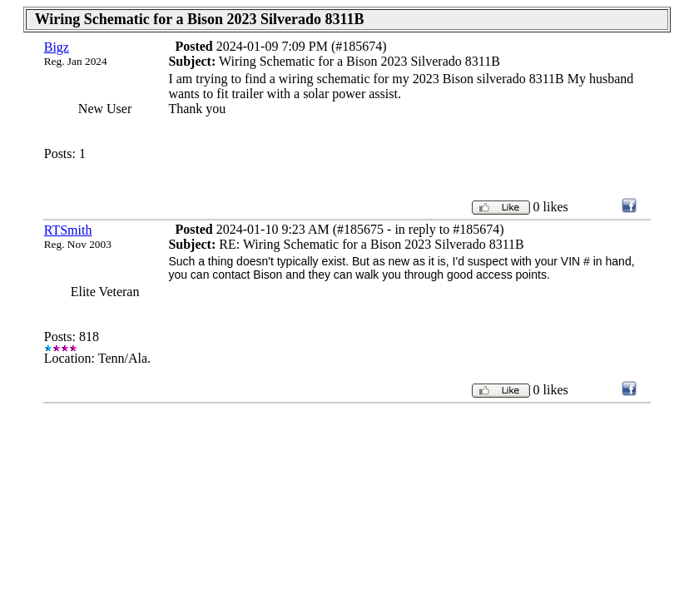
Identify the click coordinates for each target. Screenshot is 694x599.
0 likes (550, 207)
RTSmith (68, 230)
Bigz (56, 47)
